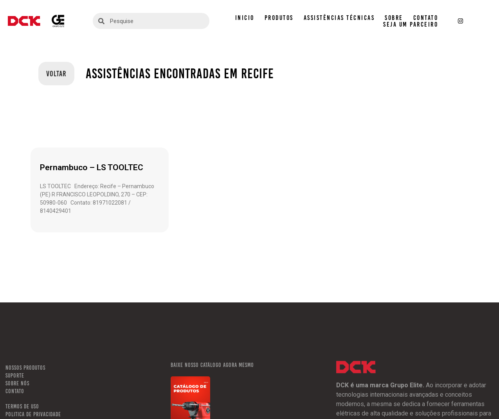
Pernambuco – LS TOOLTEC (91, 167)
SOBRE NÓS (17, 383)
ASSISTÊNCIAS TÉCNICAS (339, 17)
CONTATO (425, 17)
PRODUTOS (279, 17)
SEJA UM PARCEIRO (410, 24)
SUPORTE (14, 375)
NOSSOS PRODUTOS (25, 367)
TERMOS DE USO (22, 406)
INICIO (244, 17)
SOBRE (394, 17)
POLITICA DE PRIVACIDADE (33, 414)
